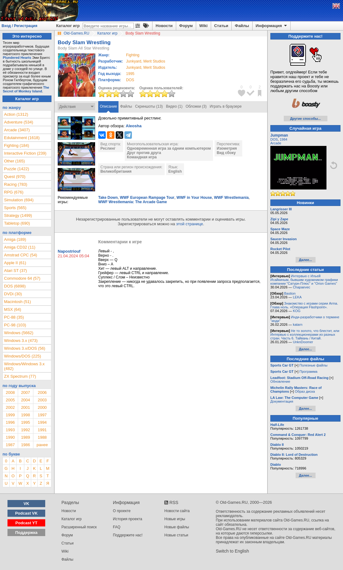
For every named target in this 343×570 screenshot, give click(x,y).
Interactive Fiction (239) (25, 153)
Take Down (108, 197)
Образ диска (305, 391)
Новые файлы (176, 527)
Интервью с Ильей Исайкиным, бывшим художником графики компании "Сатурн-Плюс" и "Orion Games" (304, 279)
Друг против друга (144, 153)
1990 (10, 437)
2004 (25, 400)
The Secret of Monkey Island (26, 89)
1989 (25, 437)
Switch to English (232, 551)
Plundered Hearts (17, 57)
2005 (10, 400)
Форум (186, 25)
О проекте (122, 511)
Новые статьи (176, 535)
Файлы (242, 25)
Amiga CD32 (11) (19, 247)
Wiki (203, 25)
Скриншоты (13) (149, 106)
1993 (10, 429)
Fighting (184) (16, 145)
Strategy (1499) (18, 215)
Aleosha (134, 126)
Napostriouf (69, 251)
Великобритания (116, 171)
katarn (297, 324)
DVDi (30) (13, 294)
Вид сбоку (226, 153)
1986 (25, 444)
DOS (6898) (15, 286)
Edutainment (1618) (22, 137)
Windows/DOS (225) (22, 356)
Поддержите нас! (128, 535)
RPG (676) (13, 192)
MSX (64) (12, 309)
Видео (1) (174, 106)
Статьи (221, 25)
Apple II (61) (15, 262)
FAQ (116, 527)
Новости (164, 25)
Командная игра (142, 157)
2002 (10, 407)
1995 (130, 74)
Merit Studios (154, 61)
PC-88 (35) (14, 317)
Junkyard (133, 61)
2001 (25, 407)
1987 (10, 444)
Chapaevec (301, 287)
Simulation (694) (19, 200)
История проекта (127, 519)
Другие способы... (305, 118)
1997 (42, 415)
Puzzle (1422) (16, 168)
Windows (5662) (18, 332)
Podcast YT (26, 523)
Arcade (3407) (17, 130)
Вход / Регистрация (19, 26)
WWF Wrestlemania (231, 197)
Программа (308, 371)
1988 (42, 437)
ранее (42, 444)
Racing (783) (15, 184)
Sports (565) (15, 207)
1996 (10, 422)
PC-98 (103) (15, 325)
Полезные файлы (313, 365)
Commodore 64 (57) (22, 278)
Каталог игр (68, 25)
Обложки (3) (196, 106)
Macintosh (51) (17, 301)
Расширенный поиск (79, 527)
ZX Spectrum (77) (20, 376)
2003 (42, 400)
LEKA (297, 297)
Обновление (280, 381)
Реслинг (107, 148)
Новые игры (174, 519)
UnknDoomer (303, 342)
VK (26, 503)
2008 (10, 392)
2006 (42, 392)
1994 (42, 422)
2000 (42, 407)
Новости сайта (177, 511)
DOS (274, 139)
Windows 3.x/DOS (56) (24, 348)
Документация (281, 401)
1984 (283, 139)
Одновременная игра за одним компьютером (169, 148)
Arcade (275, 143)
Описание (108, 106)
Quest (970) (15, 176)
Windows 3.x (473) (21, 340)
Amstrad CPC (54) (20, 255)
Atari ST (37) (15, 270)
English (175, 171)
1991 (42, 429)
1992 (25, 429)
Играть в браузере (226, 106)
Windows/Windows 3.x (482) (24, 366)
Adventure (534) (18, 122)
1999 (10, 415)
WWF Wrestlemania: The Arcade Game (132, 202)
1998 (25, 415)
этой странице (189, 224)
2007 (25, 392)
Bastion (290, 293)
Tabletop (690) (17, 223)
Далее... (305, 260)
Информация (272, 25)
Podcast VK (26, 513)
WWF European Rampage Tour (147, 197)
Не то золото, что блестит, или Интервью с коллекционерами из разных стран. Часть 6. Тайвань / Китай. (304, 334)
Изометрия (227, 148)
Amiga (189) (15, 239)
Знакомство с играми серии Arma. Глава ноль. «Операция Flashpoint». (304, 305)
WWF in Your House (194, 197)
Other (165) (14, 161)
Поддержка (26, 532)
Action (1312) (16, 114)
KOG (296, 311)
